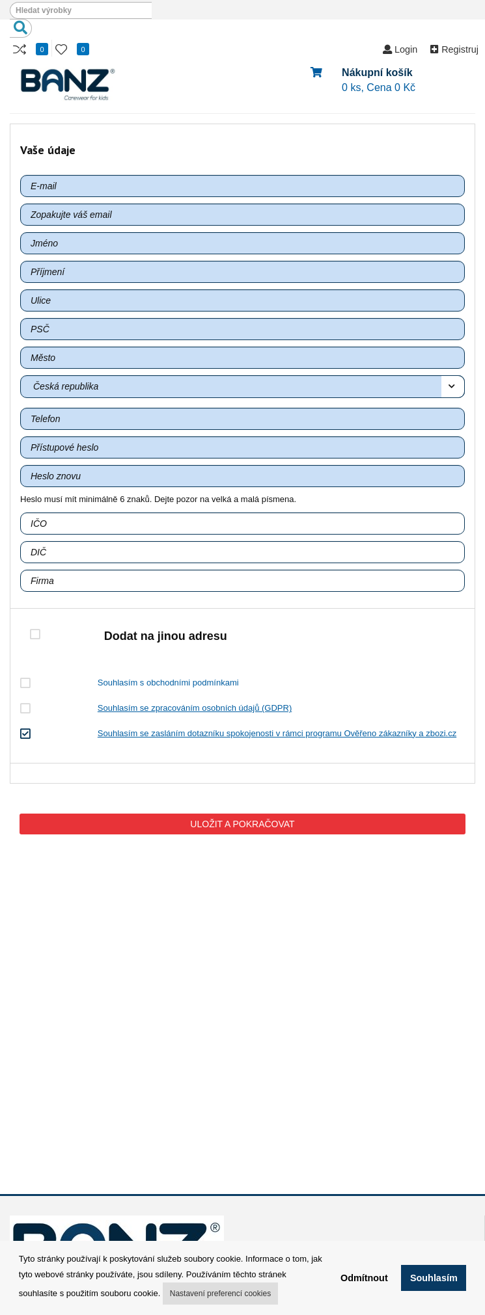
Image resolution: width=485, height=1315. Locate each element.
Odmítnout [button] (364, 1278)
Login (400, 49)
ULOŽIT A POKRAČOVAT (242, 824)
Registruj (454, 49)
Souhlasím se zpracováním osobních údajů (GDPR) (195, 708)
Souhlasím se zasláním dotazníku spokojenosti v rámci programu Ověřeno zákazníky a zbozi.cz (277, 733)
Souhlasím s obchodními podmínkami (168, 682)
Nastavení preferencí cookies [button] (220, 1293)
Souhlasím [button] (434, 1278)
